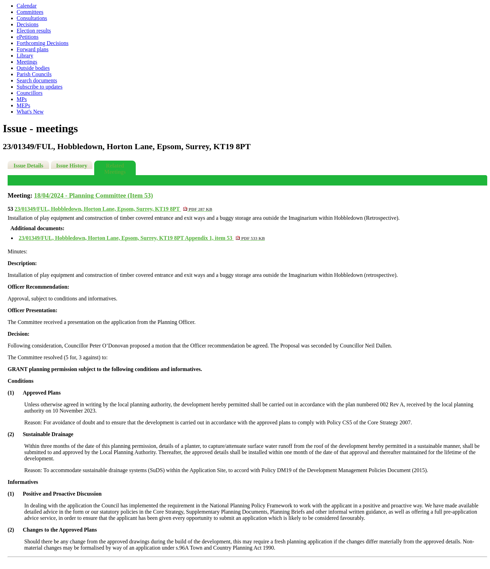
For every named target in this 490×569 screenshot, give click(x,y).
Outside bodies (33, 68)
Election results (34, 31)
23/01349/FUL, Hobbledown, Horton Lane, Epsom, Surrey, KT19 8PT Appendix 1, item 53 (142, 238)
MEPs (23, 105)
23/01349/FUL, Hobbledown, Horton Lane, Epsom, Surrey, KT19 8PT (113, 209)
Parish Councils (34, 74)
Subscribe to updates (39, 87)
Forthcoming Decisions (43, 43)
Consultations (32, 18)
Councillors (30, 93)
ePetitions (27, 37)
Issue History (71, 166)
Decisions (27, 24)
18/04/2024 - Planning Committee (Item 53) (93, 195)
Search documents (37, 80)
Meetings (27, 62)
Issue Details (28, 166)
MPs (22, 99)
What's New (30, 112)
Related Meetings (115, 169)
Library (25, 55)
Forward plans (32, 49)
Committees (30, 12)
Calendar (27, 6)
